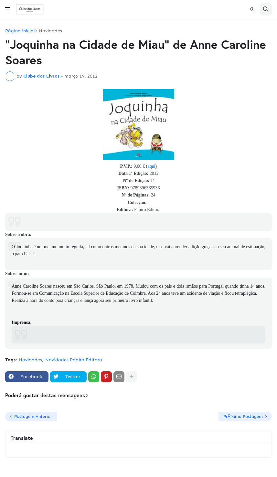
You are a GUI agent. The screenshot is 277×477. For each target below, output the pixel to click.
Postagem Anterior (33, 416)
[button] (8, 9)
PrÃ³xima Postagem (243, 416)
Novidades (50, 31)
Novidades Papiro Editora (73, 360)
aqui (151, 166)
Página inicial (20, 31)
